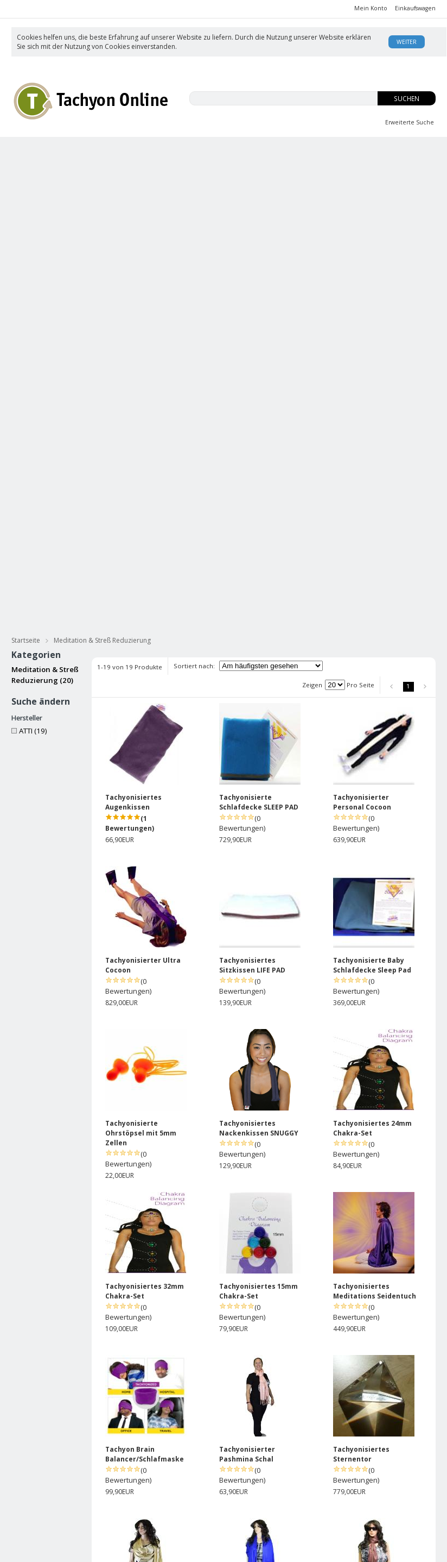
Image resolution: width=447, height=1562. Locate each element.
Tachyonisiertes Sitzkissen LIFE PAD (252, 535)
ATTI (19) (29, 301)
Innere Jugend (233, 151)
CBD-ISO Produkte (60, 151)
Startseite (25, 211)
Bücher (231, 172)
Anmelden (187, 1479)
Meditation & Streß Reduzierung (313, 172)
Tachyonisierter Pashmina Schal (247, 1024)
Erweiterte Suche (409, 122)
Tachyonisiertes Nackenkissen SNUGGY (258, 698)
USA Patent (312, 1500)
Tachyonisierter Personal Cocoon (362, 372)
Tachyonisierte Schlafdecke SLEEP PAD (258, 372)
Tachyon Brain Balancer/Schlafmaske (144, 1024)
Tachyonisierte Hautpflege (62, 172)
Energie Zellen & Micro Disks (300, 192)
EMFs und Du (151, 151)
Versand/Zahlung (251, 1478)
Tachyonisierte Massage (164, 172)
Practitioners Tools (396, 192)
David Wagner (316, 1478)
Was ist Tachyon (319, 1467)
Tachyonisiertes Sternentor (361, 1024)
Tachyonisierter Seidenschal (133, 1350)
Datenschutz (192, 1521)
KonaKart (165, 1549)
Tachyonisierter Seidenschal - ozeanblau (147, 1187)
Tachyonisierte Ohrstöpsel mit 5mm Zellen (140, 703)
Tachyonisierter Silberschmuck (69, 192)
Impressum (241, 1500)
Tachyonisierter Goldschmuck (186, 192)
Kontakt (306, 1511)
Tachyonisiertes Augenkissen (133, 372)
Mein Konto (370, 8)
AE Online (236, 1549)
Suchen (406, 98)
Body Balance (393, 151)
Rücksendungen (250, 1489)
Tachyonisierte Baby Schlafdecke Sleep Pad (372, 535)
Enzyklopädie (315, 1489)
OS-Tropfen (313, 151)
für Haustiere (406, 172)
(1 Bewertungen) (129, 394)
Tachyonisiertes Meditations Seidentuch (374, 861)
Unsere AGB (243, 1467)
